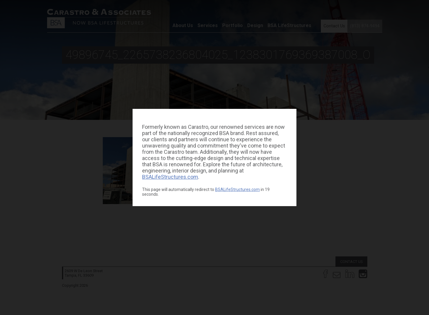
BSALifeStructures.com (170, 177)
